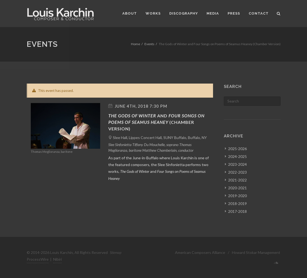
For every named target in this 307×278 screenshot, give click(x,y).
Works (153, 13)
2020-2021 (237, 188)
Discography (183, 13)
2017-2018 (237, 211)
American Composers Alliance (200, 252)
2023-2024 (237, 164)
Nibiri (57, 259)
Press (234, 13)
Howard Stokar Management (256, 252)
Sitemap (116, 252)
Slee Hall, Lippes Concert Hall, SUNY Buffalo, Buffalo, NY (160, 137)
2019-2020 (237, 195)
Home (135, 44)
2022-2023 (237, 172)
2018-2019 (237, 203)
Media (213, 13)
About (129, 13)
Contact (259, 13)
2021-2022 (237, 180)
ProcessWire (38, 259)
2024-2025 (237, 156)
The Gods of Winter (132, 115)
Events (149, 44)
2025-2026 (237, 148)
